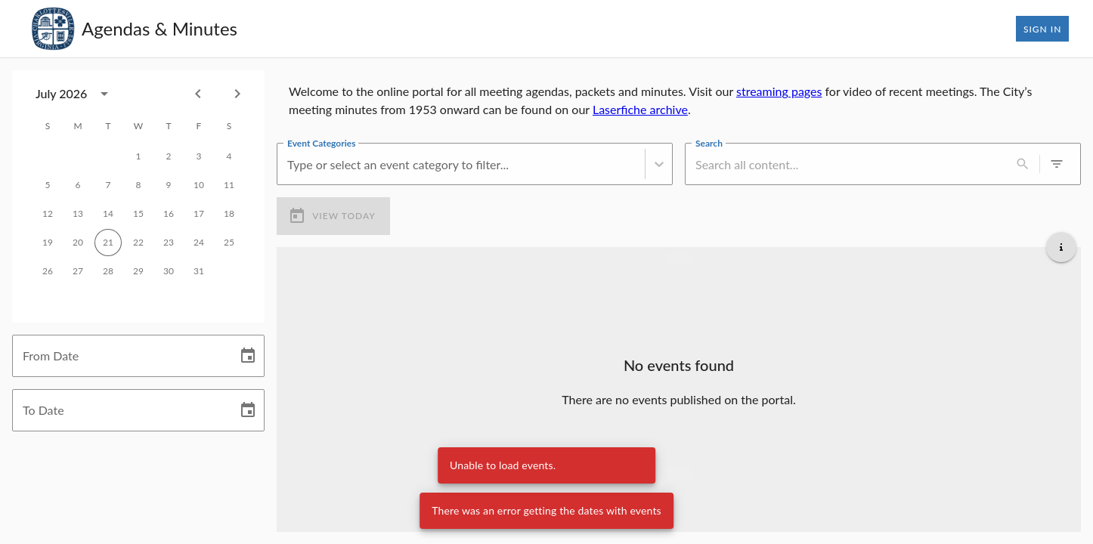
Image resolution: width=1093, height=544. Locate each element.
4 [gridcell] (229, 156)
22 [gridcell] (138, 242)
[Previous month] (198, 94)
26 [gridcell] (47, 271)
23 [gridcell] (168, 242)
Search (709, 143)
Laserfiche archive (640, 109)
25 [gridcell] (229, 242)
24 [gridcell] (198, 242)
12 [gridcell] (47, 213)
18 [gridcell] (229, 213)
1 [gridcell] (138, 156)
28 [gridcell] (108, 271)
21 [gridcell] (108, 242)
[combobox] (76, 93)
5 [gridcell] (47, 185)
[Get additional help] (1061, 247)
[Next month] (237, 94)
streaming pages (779, 91)
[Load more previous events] (679, 259)
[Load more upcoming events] (679, 474)
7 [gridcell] (108, 185)
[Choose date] (248, 356)
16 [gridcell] (168, 213)
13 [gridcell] (77, 213)
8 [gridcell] (138, 185)
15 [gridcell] (138, 213)
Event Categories (321, 143)
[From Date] (119, 356)
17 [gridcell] (198, 213)
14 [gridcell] (108, 213)
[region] (679, 100)
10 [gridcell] (198, 185)
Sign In (1042, 29)
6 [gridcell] (77, 185)
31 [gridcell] (198, 271)
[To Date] (119, 410)
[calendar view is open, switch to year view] (104, 94)
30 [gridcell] (168, 271)
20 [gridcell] (77, 242)
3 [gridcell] (198, 156)
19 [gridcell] (47, 242)
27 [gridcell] (77, 271)
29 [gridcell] (138, 271)
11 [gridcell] (229, 185)
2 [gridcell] (168, 156)
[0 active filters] (1056, 164)
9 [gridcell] (168, 185)
